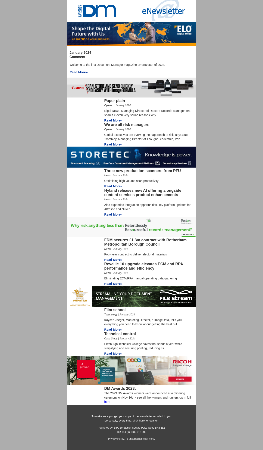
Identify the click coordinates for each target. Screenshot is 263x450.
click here (139, 420)
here (107, 402)
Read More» (78, 72)
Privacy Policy (116, 438)
